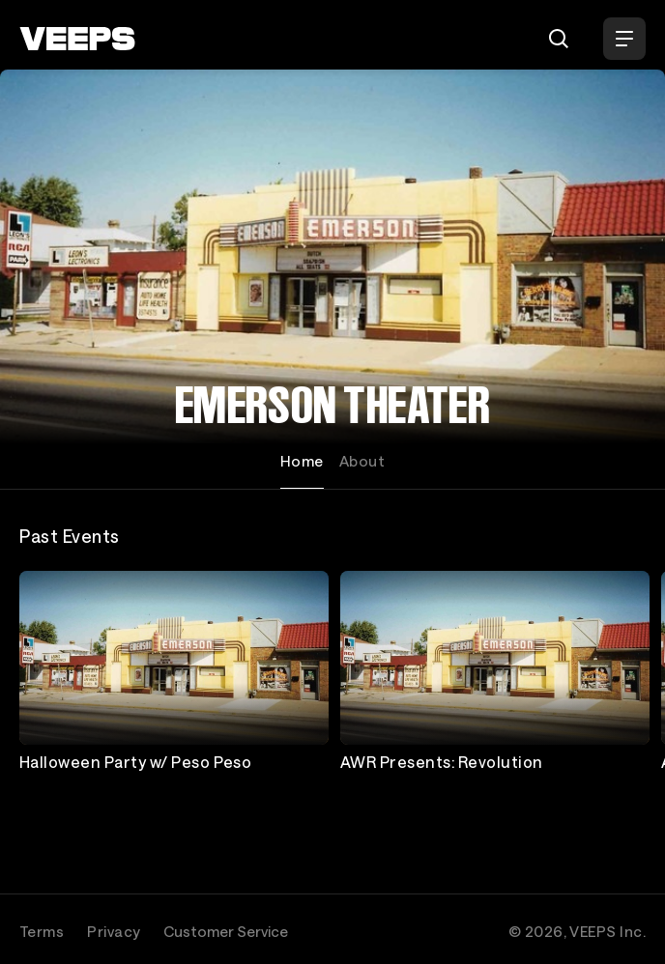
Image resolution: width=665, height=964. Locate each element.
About (362, 460)
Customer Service (225, 931)
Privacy (113, 931)
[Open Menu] (624, 38)
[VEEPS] (77, 38)
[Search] (558, 38)
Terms (41, 931)
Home (302, 460)
